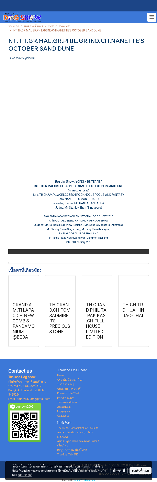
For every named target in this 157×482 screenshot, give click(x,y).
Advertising (64, 406)
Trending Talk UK (67, 454)
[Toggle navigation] (151, 17)
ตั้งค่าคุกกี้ (119, 470)
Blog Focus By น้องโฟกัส (72, 450)
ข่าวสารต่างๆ (65, 384)
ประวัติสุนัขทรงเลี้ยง (69, 379)
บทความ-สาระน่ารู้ (69, 388)
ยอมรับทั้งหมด (140, 470)
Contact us (63, 415)
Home (60, 375)
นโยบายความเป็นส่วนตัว (91, 470)
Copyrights (63, 411)
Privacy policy (65, 397)
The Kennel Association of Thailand (78, 427)
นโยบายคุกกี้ (25, 475)
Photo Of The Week (68, 393)
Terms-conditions (67, 402)
